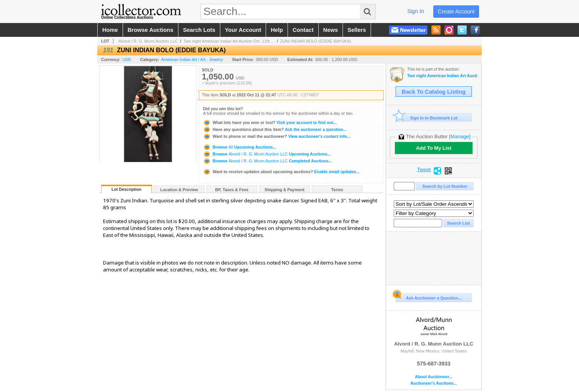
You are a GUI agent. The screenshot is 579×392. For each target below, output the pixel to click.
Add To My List (433, 148)
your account (243, 30)
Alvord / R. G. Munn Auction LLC (148, 41)
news (330, 30)
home (110, 30)
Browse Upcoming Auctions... (239, 147)
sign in (415, 11)
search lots (199, 30)
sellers (357, 30)
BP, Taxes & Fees (232, 189)
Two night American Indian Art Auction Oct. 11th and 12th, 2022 (442, 76)
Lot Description (126, 189)
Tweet (424, 169)
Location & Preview (179, 189)
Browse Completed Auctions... (267, 161)
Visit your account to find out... (269, 122)
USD (126, 59)
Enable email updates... (281, 171)
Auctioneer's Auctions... (433, 383)
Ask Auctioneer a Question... (428, 296)
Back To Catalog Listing (434, 92)
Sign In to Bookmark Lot (427, 117)
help (277, 30)
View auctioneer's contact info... (276, 136)
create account (456, 11)
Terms (337, 189)
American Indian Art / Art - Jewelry (192, 59)
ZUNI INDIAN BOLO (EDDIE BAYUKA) (315, 41)
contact (303, 30)
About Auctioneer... (433, 377)
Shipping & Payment (284, 189)
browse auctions (150, 30)
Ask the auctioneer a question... (274, 129)
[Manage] (460, 136)
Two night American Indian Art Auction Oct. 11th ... (229, 41)
